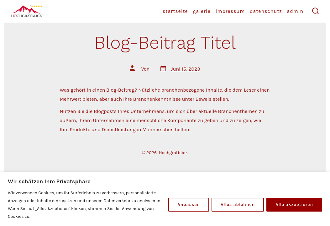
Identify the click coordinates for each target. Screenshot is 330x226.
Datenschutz (266, 11)
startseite (175, 11)
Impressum (230, 11)
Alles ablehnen (238, 204)
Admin (295, 11)
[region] (165, 199)
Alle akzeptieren (294, 204)
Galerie (202, 11)
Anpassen (188, 204)
